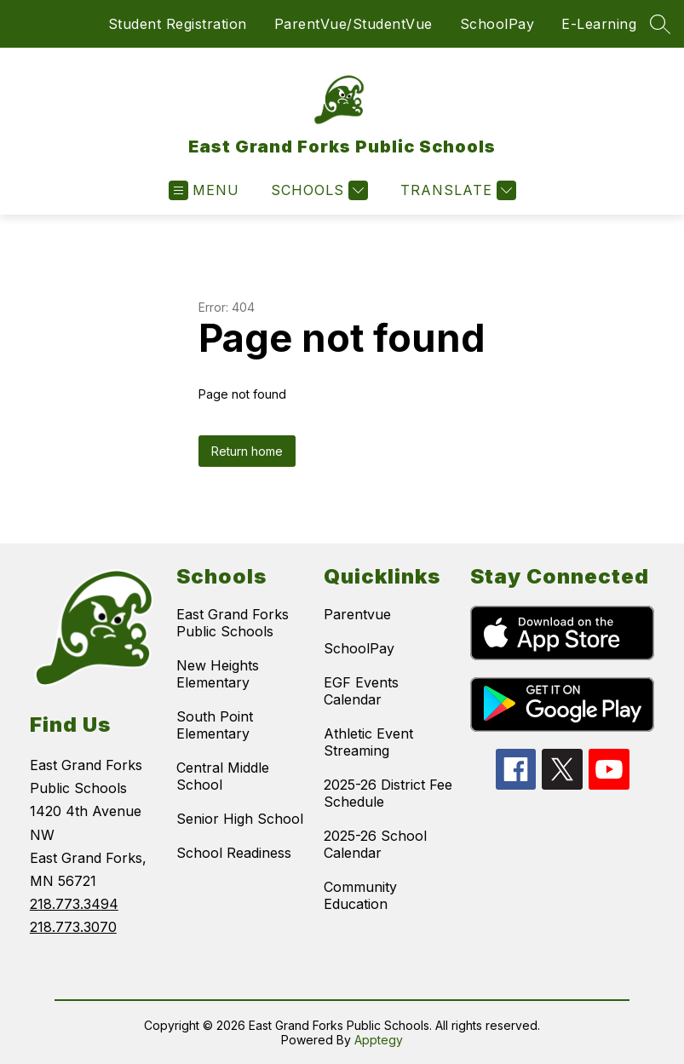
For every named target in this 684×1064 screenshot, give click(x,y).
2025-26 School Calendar (375, 844)
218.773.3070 (73, 926)
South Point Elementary (214, 725)
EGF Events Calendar (361, 691)
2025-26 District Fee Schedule (388, 793)
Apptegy (378, 1039)
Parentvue (357, 614)
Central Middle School (222, 776)
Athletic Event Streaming (368, 742)
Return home (247, 451)
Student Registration (177, 23)
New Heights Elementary (217, 674)
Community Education (360, 895)
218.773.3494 (74, 903)
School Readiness (233, 852)
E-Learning (598, 23)
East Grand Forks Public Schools (232, 623)
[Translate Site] (456, 190)
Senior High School (239, 818)
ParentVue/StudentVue (353, 23)
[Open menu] (204, 190)
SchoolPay (497, 23)
